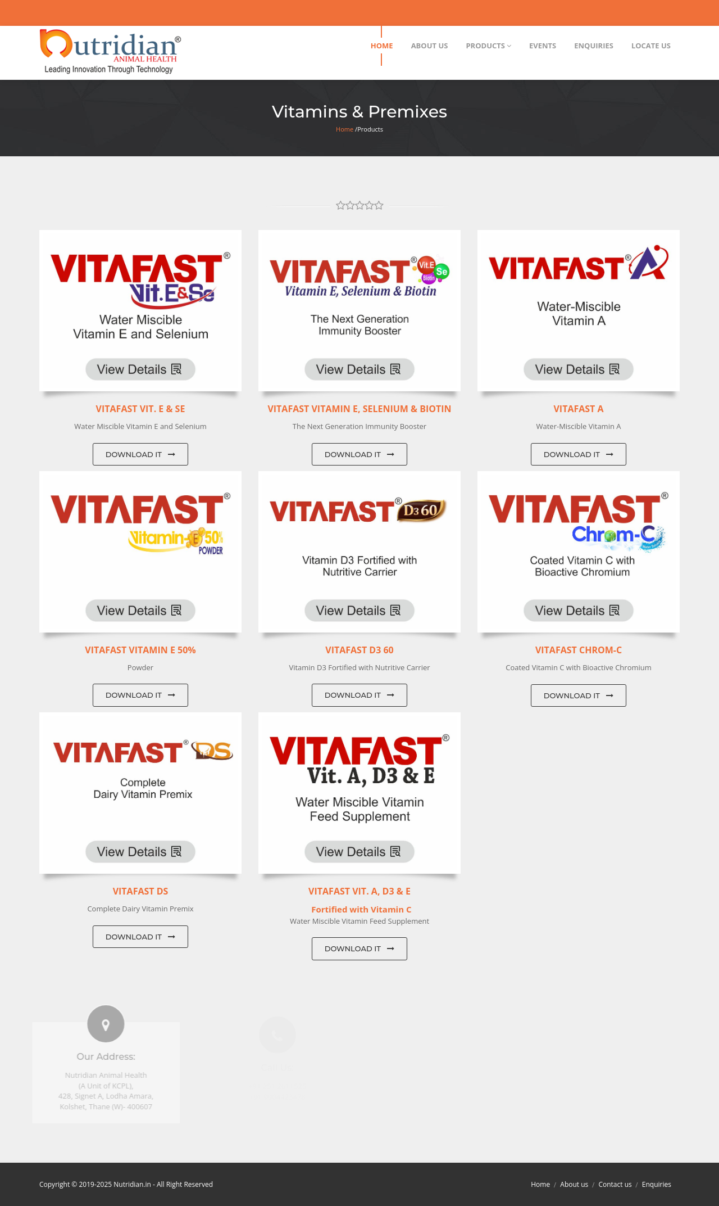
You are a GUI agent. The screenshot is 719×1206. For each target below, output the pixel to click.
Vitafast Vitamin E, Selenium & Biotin (359, 409)
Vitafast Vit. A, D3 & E (359, 891)
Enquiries (656, 1184)
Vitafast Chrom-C (578, 650)
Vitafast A (578, 409)
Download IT (141, 454)
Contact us (614, 1184)
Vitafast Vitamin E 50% (140, 650)
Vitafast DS (141, 891)
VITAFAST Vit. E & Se (140, 409)
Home (344, 129)
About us (574, 1184)
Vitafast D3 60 (359, 650)
